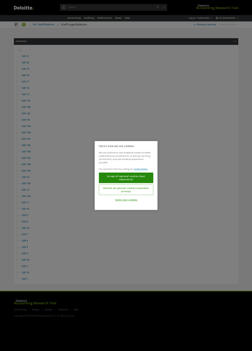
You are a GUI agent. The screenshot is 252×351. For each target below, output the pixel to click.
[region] (126, 175)
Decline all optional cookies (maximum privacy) (126, 190)
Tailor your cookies (126, 199)
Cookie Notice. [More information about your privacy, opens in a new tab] (141, 169)
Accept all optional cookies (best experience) (126, 178)
